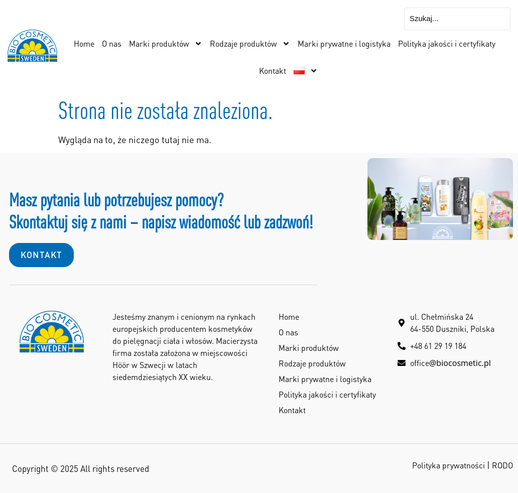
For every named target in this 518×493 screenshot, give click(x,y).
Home (84, 43)
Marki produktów (165, 44)
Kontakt (272, 70)
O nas (111, 43)
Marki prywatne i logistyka (344, 43)
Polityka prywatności (448, 465)
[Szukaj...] (457, 19)
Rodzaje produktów (250, 44)
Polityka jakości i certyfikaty (446, 43)
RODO (502, 465)
